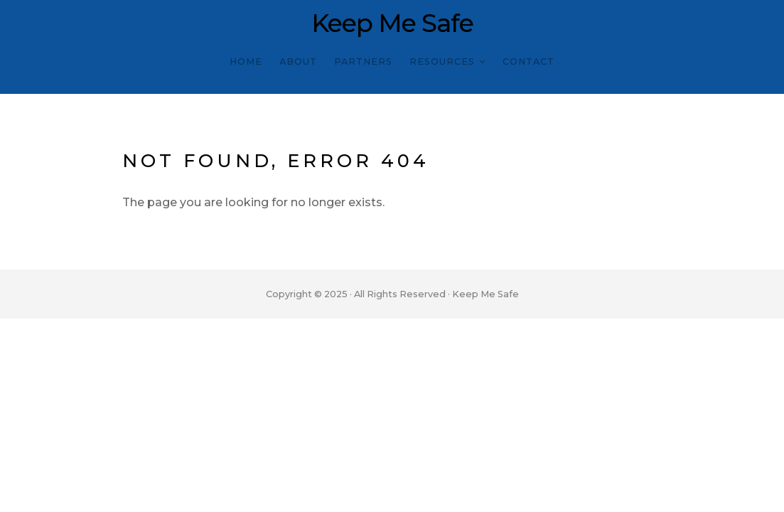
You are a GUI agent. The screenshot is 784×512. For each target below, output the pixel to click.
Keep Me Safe (392, 23)
